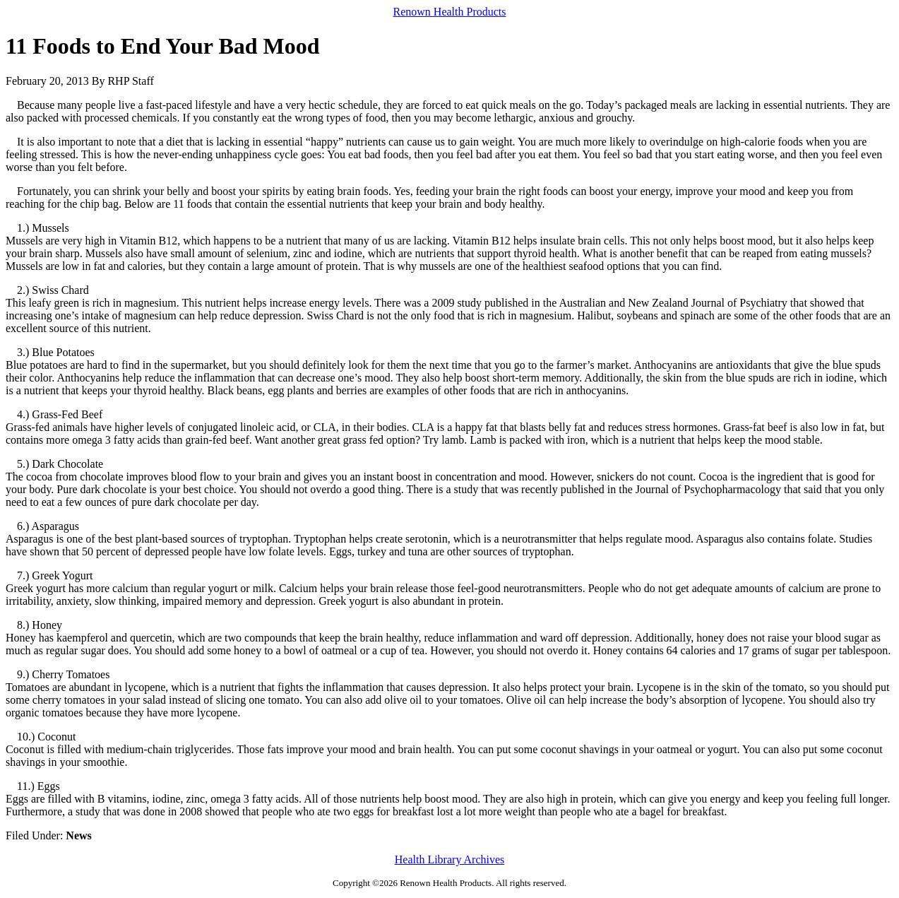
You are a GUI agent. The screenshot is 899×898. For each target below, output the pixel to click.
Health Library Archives (450, 859)
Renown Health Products (449, 12)
